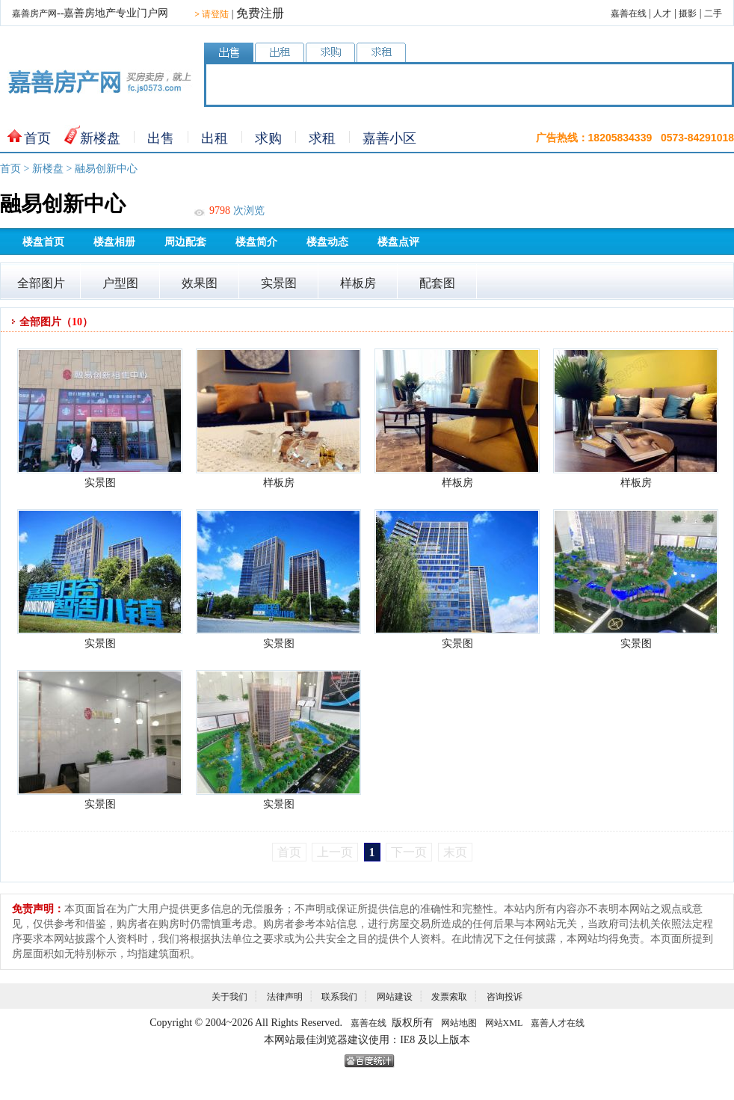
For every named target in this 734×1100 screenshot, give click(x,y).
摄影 (688, 13)
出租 (214, 138)
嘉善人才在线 (558, 1023)
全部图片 (41, 283)
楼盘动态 (327, 242)
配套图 (437, 283)
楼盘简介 (256, 242)
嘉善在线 (629, 13)
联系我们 (339, 997)
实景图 (279, 283)
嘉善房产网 (34, 13)
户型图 (120, 283)
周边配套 (185, 242)
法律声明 (285, 997)
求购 (268, 138)
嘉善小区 (389, 138)
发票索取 (449, 997)
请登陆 (211, 14)
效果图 (200, 283)
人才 (662, 13)
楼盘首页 (43, 242)
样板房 (358, 283)
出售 (160, 138)
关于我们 (229, 997)
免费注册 (260, 13)
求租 (322, 138)
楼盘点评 (398, 242)
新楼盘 (100, 138)
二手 (713, 13)
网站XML (504, 1023)
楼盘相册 (114, 242)
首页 (37, 138)
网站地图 (459, 1023)
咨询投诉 (504, 997)
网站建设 (395, 997)
